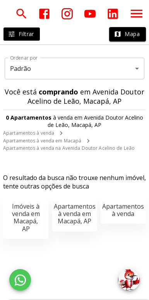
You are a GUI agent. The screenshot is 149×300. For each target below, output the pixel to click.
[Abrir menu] (136, 13)
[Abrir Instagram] (67, 14)
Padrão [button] (20, 68)
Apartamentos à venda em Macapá (42, 140)
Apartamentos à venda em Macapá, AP (75, 213)
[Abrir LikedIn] (113, 14)
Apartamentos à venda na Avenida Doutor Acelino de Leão (69, 148)
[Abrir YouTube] (90, 14)
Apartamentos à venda (28, 133)
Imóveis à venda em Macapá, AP (26, 217)
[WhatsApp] (20, 280)
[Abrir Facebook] (44, 14)
